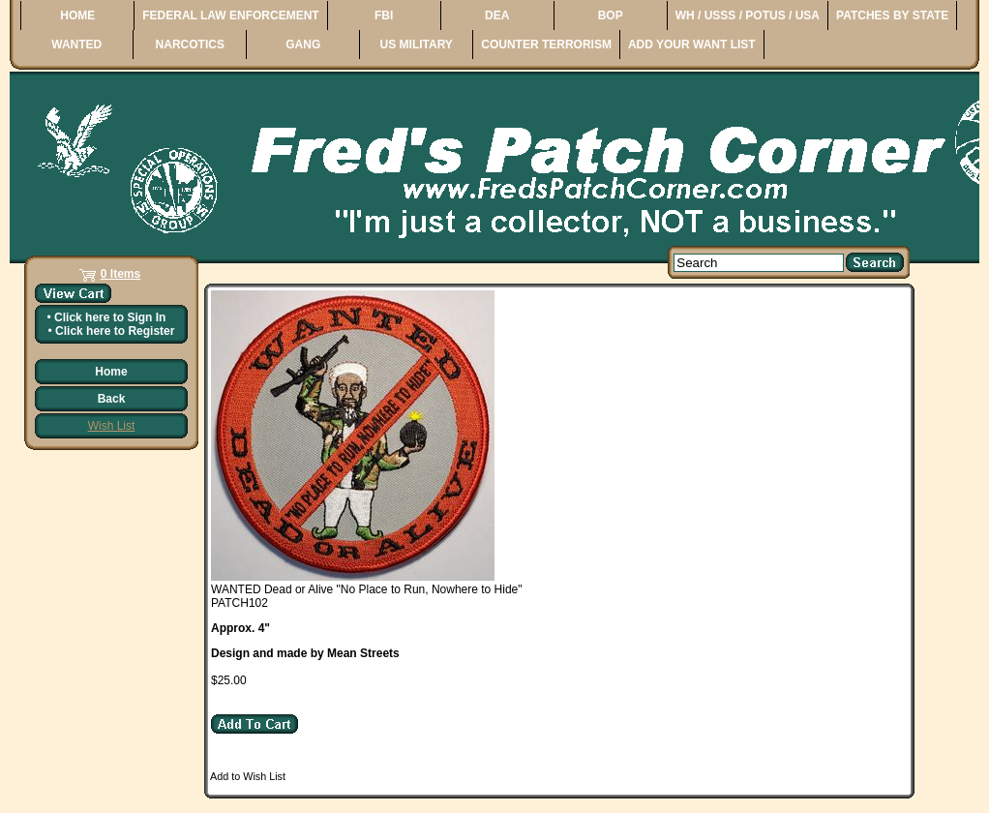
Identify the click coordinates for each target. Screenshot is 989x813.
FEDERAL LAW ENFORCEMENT (230, 15)
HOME (77, 15)
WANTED (76, 44)
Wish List (111, 426)
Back (112, 399)
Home (111, 371)
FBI (384, 15)
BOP (610, 15)
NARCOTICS (190, 44)
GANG (302, 44)
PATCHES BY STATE (892, 15)
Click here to (109, 317)
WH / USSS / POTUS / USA (747, 15)
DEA (497, 15)
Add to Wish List (247, 776)
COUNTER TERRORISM (546, 44)
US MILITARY (416, 44)
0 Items (120, 274)
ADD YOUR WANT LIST (692, 44)
